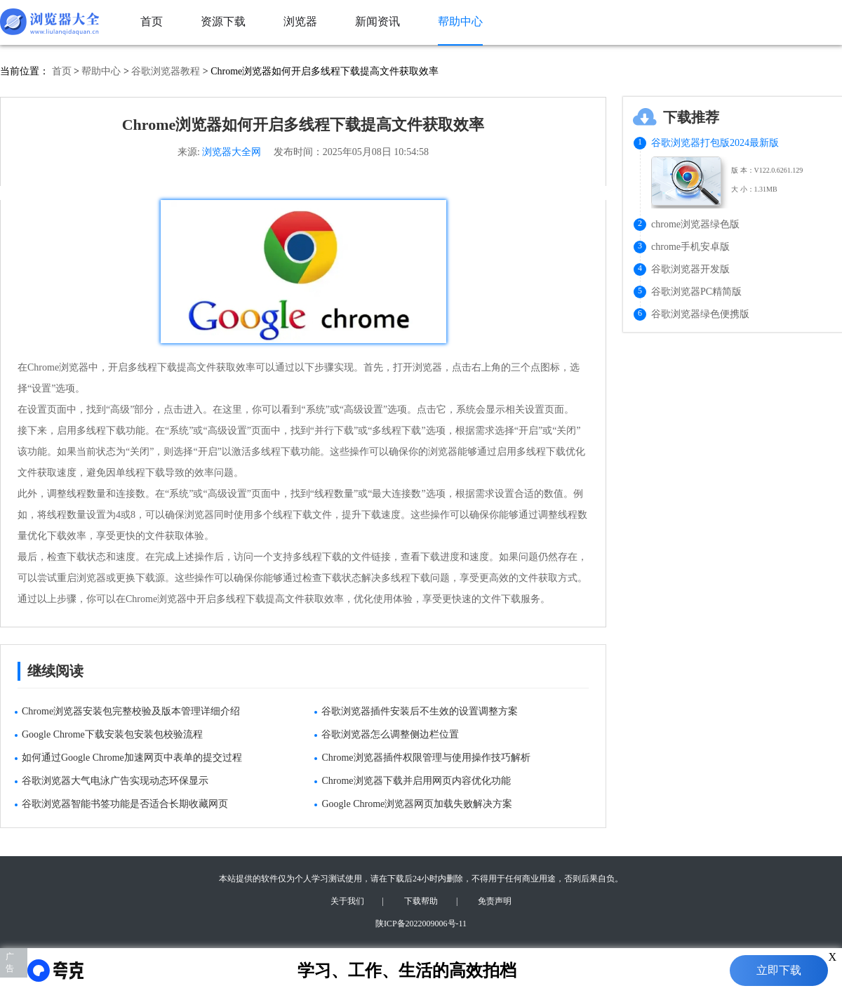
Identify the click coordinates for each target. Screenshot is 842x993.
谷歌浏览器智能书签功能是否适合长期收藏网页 (125, 804)
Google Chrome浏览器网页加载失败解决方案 (416, 804)
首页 (62, 71)
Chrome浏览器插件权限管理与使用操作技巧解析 (425, 757)
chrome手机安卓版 (690, 246)
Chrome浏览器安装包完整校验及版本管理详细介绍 (131, 711)
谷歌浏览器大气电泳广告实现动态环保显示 (115, 780)
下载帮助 (421, 901)
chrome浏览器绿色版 (695, 224)
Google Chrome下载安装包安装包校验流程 (112, 734)
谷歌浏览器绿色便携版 (700, 314)
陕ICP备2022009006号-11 (421, 923)
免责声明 (495, 901)
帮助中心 (101, 71)
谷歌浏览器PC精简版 (696, 291)
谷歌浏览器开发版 (690, 269)
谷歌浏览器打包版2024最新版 (715, 143)
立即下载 (778, 970)
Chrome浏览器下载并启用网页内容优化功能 (415, 780)
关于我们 (347, 901)
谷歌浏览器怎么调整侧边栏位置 (390, 734)
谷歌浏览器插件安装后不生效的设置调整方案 (419, 711)
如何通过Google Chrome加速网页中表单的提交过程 (132, 757)
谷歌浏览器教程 (165, 71)
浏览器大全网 (231, 152)
